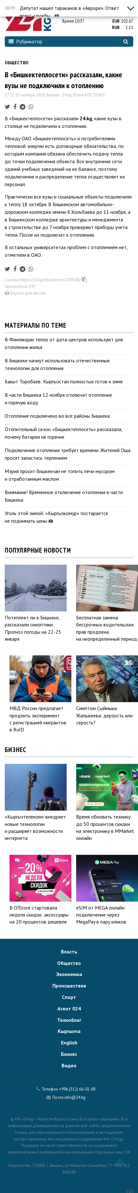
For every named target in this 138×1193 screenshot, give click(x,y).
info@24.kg (74, 1097)
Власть (69, 951)
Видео (69, 1065)
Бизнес (69, 1054)
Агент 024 (69, 1008)
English (69, 1042)
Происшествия (69, 985)
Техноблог (69, 1020)
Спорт (69, 997)
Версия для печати (25, 293)
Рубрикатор (25, 41)
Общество (17, 63)
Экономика (69, 974)
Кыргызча (69, 1031)
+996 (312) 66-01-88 (77, 1089)
